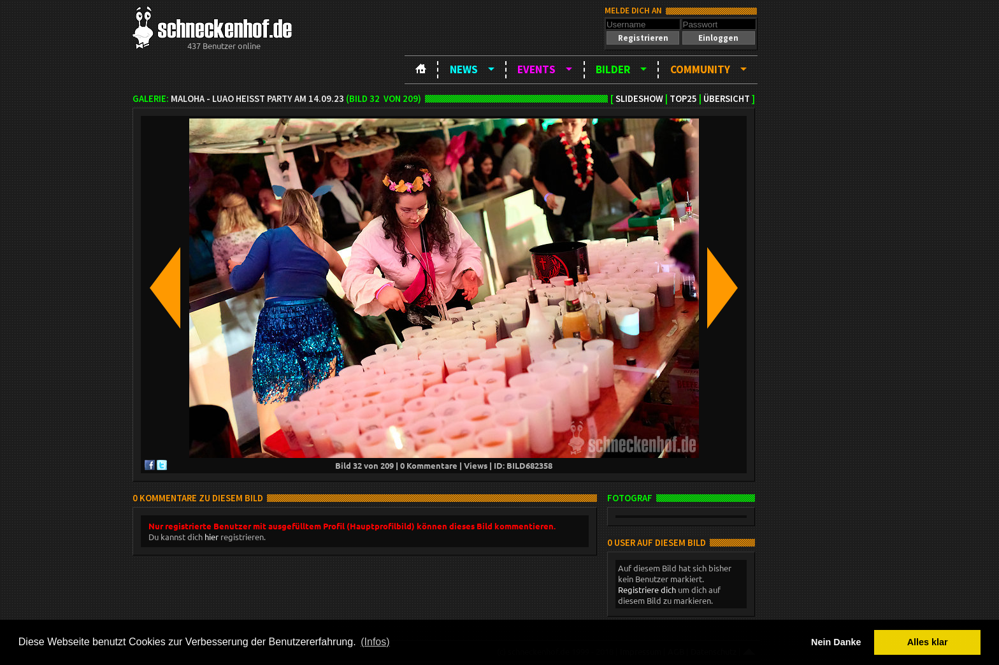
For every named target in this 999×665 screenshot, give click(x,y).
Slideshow (639, 98)
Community (700, 69)
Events (536, 69)
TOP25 (683, 98)
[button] (643, 38)
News (464, 69)
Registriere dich (647, 589)
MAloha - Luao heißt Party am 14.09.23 (257, 98)
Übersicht (726, 98)
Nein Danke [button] (836, 642)
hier (212, 536)
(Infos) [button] (375, 641)
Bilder (613, 69)
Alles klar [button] (927, 642)
